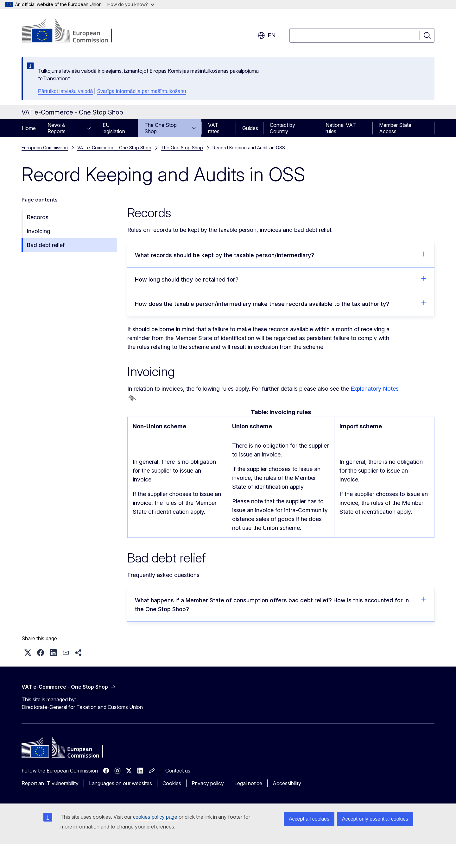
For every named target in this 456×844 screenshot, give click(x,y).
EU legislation (114, 128)
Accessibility (287, 783)
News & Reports (57, 128)
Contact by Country (282, 128)
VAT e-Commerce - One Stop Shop (114, 147)
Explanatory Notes (375, 388)
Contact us (177, 770)
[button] (28, 653)
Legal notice (248, 783)
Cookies (171, 783)
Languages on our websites (120, 783)
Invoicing (38, 231)
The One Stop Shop (160, 128)
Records (37, 217)
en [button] (266, 35)
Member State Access (395, 128)
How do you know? (130, 4)
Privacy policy (208, 783)
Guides (250, 128)
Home (29, 128)
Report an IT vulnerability (50, 783)
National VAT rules (341, 128)
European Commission (45, 147)
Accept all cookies (309, 819)
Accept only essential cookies (375, 819)
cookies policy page (155, 817)
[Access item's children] (90, 128)
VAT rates (213, 128)
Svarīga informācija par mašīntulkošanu (141, 91)
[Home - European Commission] (73, 31)
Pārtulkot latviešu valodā (65, 91)
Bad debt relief (46, 245)
